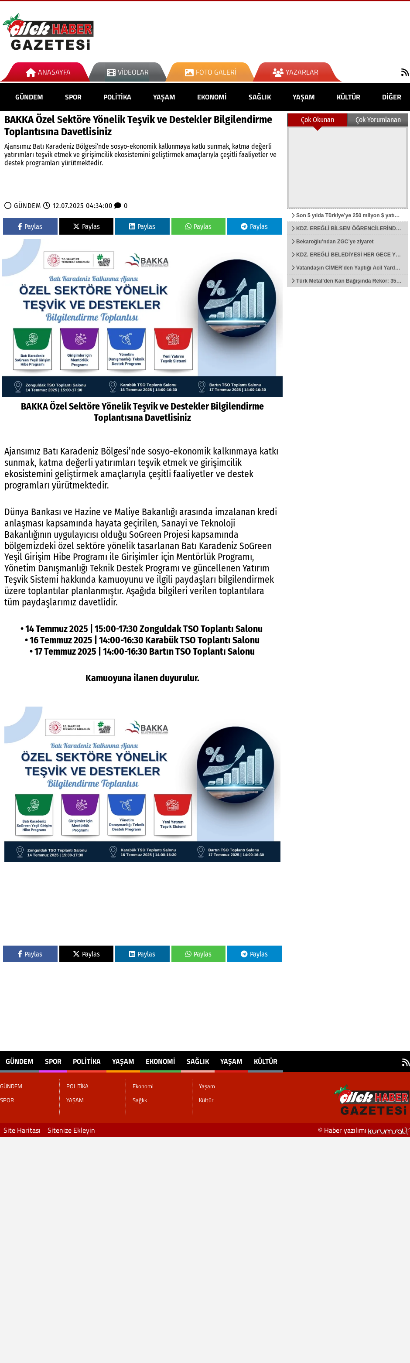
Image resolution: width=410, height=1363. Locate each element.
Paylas (30, 226)
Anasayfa (48, 72)
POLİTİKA (117, 97)
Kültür (348, 97)
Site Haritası (22, 1130)
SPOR (73, 97)
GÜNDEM (29, 97)
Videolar (128, 72)
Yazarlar (295, 72)
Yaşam (304, 97)
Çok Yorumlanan (378, 120)
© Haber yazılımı (364, 1130)
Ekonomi (212, 97)
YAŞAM (164, 97)
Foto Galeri (210, 72)
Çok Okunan (317, 120)
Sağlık (260, 97)
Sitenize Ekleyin (71, 1130)
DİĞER (391, 97)
